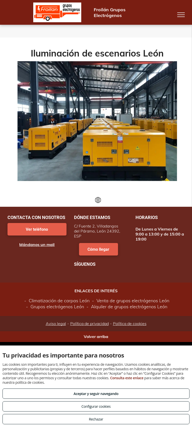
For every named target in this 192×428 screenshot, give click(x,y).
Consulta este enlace (126, 378)
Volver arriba (96, 336)
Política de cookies (129, 323)
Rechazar (96, 419)
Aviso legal (56, 323)
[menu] (181, 14)
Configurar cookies (96, 406)
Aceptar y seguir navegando (96, 393)
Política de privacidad (89, 323)
